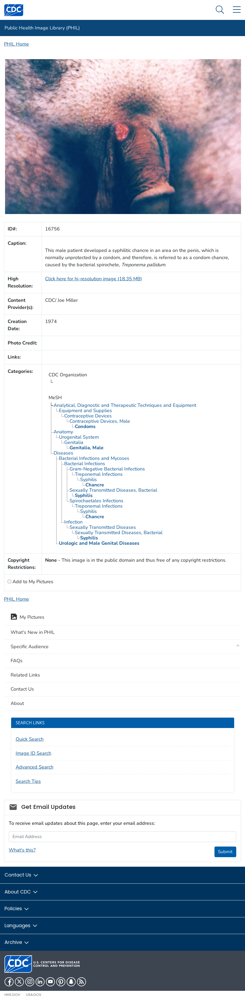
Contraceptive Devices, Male (100, 421)
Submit (225, 852)
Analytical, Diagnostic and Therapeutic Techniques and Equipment (125, 405)
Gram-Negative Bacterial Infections (107, 469)
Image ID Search (33, 753)
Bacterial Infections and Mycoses (94, 458)
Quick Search (30, 739)
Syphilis (88, 479)
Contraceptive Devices (88, 416)
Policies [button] (17, 908)
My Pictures (27, 617)
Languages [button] (21, 925)
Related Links (25, 675)
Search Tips (28, 781)
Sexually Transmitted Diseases (103, 527)
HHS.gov (12, 994)
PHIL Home (16, 44)
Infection (73, 522)
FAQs (17, 660)
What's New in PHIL (33, 632)
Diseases (63, 453)
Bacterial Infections (84, 463)
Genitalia (73, 442)
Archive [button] (17, 942)
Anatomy (63, 432)
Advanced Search (34, 767)
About (17, 703)
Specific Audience (30, 646)
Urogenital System (79, 437)
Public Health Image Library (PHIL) (42, 28)
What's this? (22, 850)
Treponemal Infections (99, 474)
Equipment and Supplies (85, 410)
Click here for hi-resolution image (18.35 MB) (93, 279)
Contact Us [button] (22, 874)
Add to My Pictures (32, 581)
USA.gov (33, 994)
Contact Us (22, 689)
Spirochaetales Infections (96, 501)
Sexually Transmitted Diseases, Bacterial (113, 490)
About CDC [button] (21, 891)
